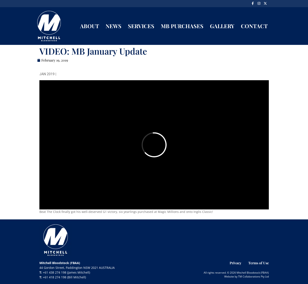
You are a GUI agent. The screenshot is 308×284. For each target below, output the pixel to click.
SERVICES (141, 25)
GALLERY (222, 25)
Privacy (235, 263)
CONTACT (254, 25)
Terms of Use (258, 263)
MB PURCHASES (182, 25)
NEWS (113, 25)
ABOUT (89, 25)
